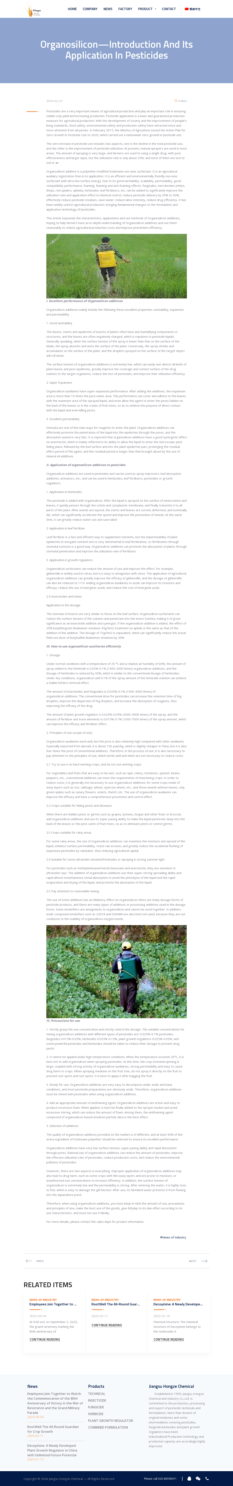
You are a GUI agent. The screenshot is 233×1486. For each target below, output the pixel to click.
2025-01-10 (161, 1316)
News (108, 8)
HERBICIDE (95, 1415)
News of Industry (174, 1238)
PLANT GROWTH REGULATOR (110, 1421)
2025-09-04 (37, 1316)
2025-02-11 (99, 1316)
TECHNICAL (96, 1394)
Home (72, 8)
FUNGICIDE (96, 1408)
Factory (125, 8)
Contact (169, 8)
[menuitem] (192, 9)
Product (145, 8)
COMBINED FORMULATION (108, 1428)
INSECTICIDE (97, 1401)
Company (90, 8)
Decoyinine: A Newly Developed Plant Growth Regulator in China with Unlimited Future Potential (52, 1451)
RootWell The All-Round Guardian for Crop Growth (130, 1305)
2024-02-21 (54, 101)
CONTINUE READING (45, 1343)
